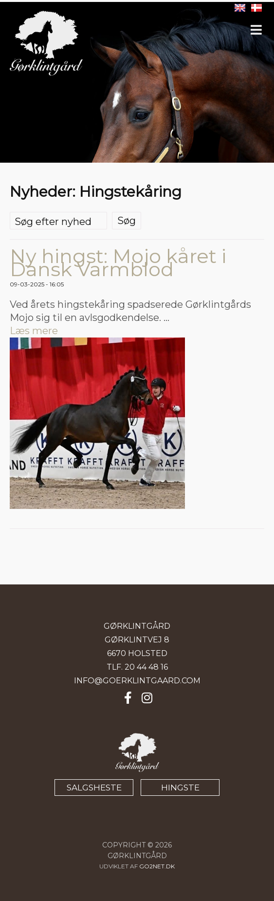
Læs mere (34, 331)
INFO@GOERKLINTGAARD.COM (137, 680)
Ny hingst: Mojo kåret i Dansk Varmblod (118, 262)
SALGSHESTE (94, 787)
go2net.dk (157, 866)
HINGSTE (180, 787)
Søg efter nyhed (53, 221)
